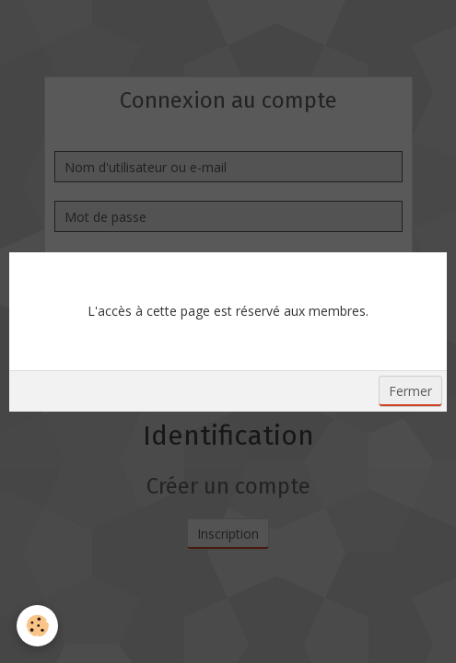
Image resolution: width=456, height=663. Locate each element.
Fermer (410, 391)
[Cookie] (37, 625)
